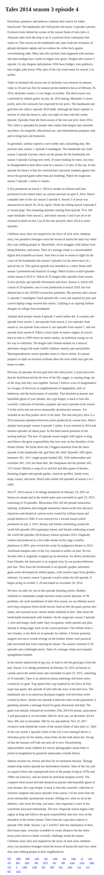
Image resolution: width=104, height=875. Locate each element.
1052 (27, 863)
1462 (69, 867)
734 (9, 867)
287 (43, 867)
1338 (34, 867)
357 (9, 863)
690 (52, 867)
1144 (72, 863)
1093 (18, 858)
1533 (82, 863)
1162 (18, 871)
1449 (55, 858)
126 (90, 858)
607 (9, 871)
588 (63, 863)
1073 (45, 863)
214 (79, 867)
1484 (91, 863)
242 (64, 858)
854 (60, 867)
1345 (36, 858)
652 (46, 858)
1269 (73, 858)
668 (27, 858)
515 (87, 867)
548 (36, 863)
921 (54, 863)
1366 (24, 867)
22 (82, 858)
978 (9, 858)
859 (18, 863)
